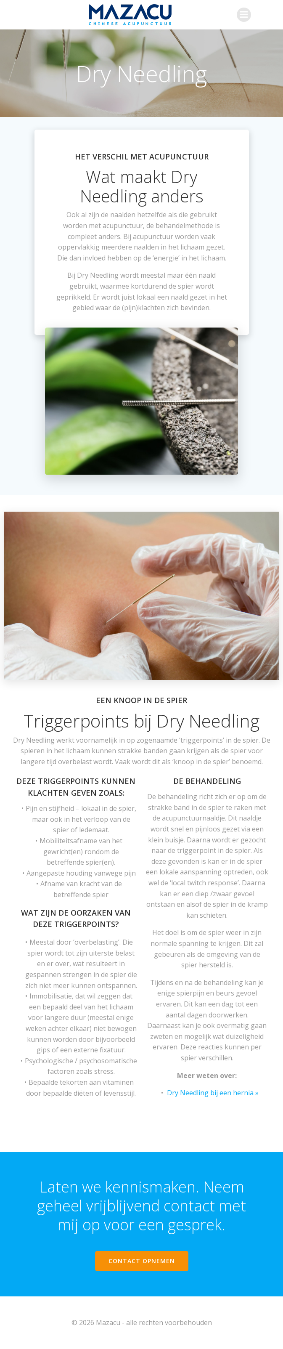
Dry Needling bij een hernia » (213, 1092)
